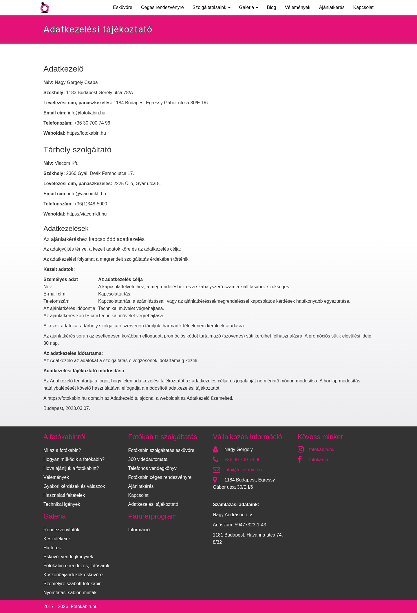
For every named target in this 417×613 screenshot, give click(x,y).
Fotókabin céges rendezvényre (160, 477)
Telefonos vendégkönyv (152, 468)
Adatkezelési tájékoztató (153, 504)
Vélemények (297, 7)
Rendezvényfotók (61, 529)
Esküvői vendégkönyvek (68, 556)
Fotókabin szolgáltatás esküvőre (161, 450)
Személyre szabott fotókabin (72, 583)
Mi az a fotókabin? (62, 450)
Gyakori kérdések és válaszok (74, 486)
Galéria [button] (248, 7)
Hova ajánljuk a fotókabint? (71, 468)
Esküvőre (122, 7)
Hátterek (52, 547)
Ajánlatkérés (332, 7)
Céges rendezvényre (162, 7)
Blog (271, 7)
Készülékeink (57, 538)
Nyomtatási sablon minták (69, 592)
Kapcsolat (363, 7)
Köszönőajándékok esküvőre (73, 574)
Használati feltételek (64, 495)
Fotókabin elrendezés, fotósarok (76, 565)
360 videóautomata (148, 459)
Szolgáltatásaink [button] (212, 7)
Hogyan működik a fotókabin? (74, 459)
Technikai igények (61, 504)
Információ (139, 529)
